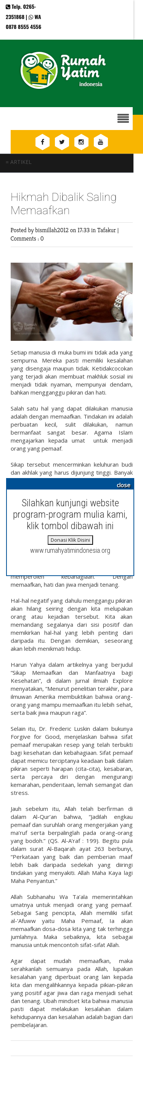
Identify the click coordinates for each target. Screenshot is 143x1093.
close (123, 485)
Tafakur (107, 230)
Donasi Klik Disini (70, 539)
